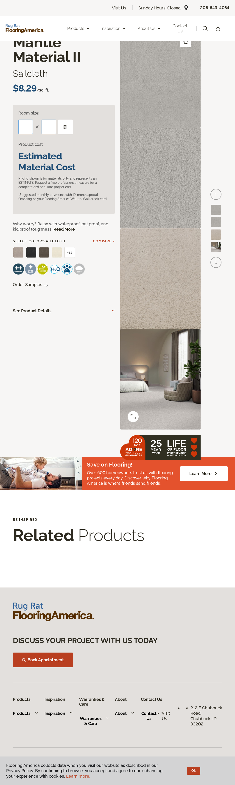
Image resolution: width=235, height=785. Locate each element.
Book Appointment (43, 659)
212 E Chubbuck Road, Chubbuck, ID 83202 (206, 715)
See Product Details (32, 310)
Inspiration (59, 713)
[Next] (215, 262)
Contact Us (180, 28)
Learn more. (78, 776)
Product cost (30, 144)
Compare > (104, 241)
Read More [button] (64, 229)
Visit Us (119, 8)
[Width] (49, 127)
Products (25, 713)
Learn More (203, 473)
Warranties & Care (94, 721)
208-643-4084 (214, 7)
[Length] (25, 127)
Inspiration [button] (113, 28)
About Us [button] (149, 28)
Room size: (28, 113)
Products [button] (78, 28)
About (124, 713)
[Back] (215, 194)
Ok (193, 771)
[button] (205, 28)
